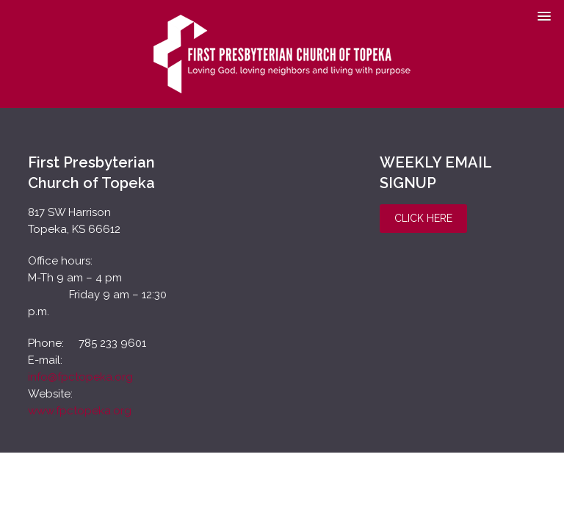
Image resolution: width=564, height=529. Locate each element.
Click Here (423, 218)
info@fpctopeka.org (80, 377)
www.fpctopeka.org (79, 410)
